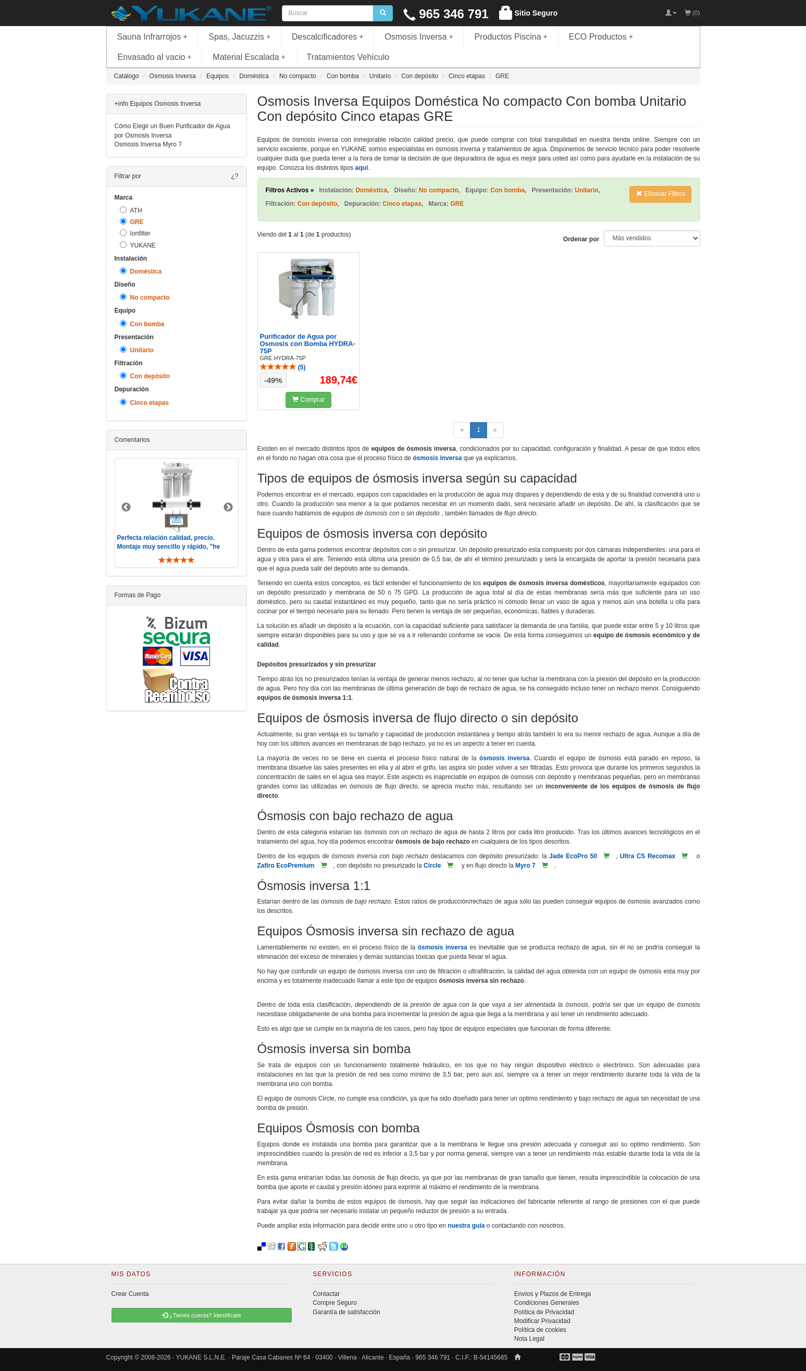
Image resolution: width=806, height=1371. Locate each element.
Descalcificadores (328, 37)
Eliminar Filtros (661, 193)
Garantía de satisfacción (346, 1312)
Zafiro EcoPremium (286, 865)
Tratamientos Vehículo (348, 57)
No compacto (145, 297)
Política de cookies (540, 1329)
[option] (177, 513)
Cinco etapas (144, 402)
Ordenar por (581, 239)
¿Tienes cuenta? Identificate (201, 1315)
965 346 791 (446, 14)
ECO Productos (601, 37)
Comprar (308, 399)
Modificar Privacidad (542, 1321)
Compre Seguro (335, 1302)
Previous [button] (126, 507)
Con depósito (145, 376)
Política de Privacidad (544, 1312)
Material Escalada (249, 57)
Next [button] (228, 507)
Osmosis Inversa (419, 37)
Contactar (326, 1294)
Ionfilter (135, 233)
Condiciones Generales (546, 1302)
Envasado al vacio (155, 57)
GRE (132, 222)
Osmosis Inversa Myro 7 (148, 144)
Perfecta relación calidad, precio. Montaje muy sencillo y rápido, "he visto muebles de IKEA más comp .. (169, 546)
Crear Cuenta (130, 1294)
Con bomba (142, 324)
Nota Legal (529, 1338)
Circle (432, 865)
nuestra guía (466, 1225)
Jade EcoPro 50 (573, 856)
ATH (131, 210)
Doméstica (141, 271)
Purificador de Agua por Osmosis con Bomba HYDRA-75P (307, 343)
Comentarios (132, 439)
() (283, 367)
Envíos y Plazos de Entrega (552, 1294)
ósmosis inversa (437, 458)
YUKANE (138, 245)
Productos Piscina (510, 37)
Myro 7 (525, 865)
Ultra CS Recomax (647, 856)
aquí (361, 167)
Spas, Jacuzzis (239, 37)
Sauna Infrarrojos (152, 37)
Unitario (137, 350)
